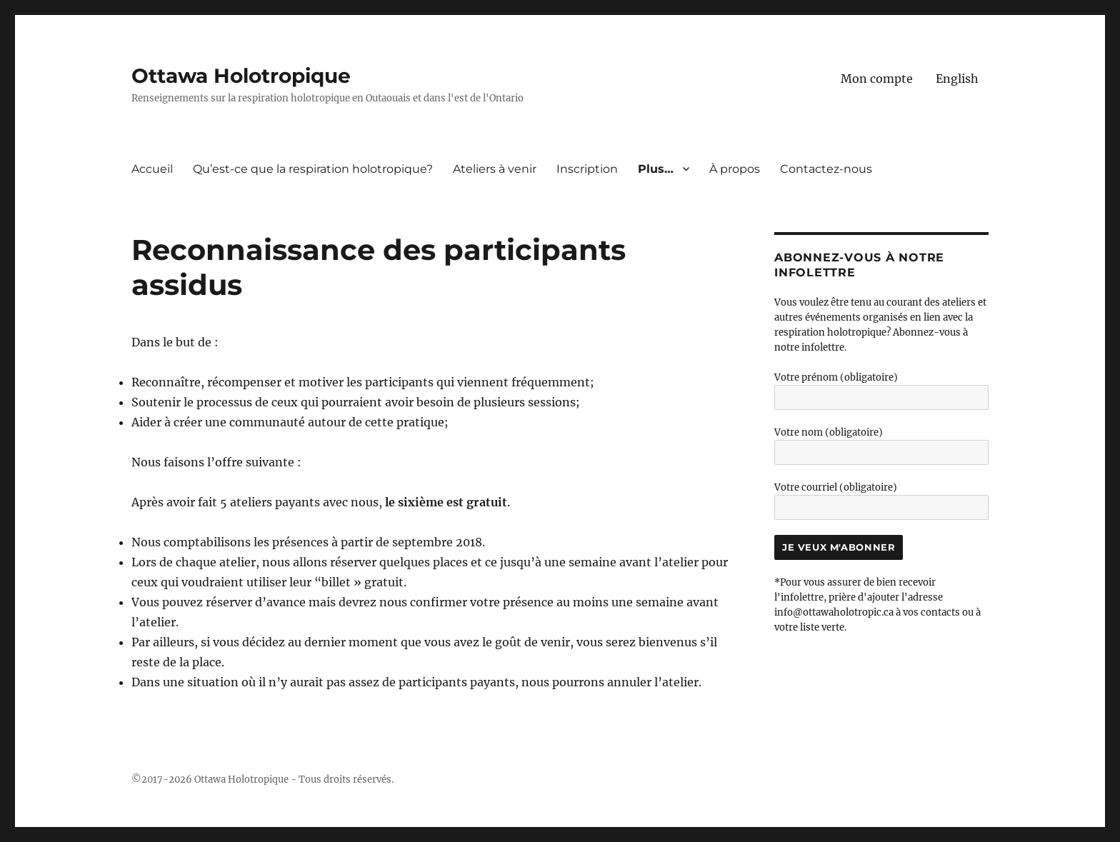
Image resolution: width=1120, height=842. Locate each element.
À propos (734, 169)
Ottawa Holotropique (241, 76)
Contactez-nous (826, 169)
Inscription (587, 169)
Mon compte (877, 78)
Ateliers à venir (494, 169)
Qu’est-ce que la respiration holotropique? (313, 169)
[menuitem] (957, 79)
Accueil (152, 169)
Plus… (656, 169)
